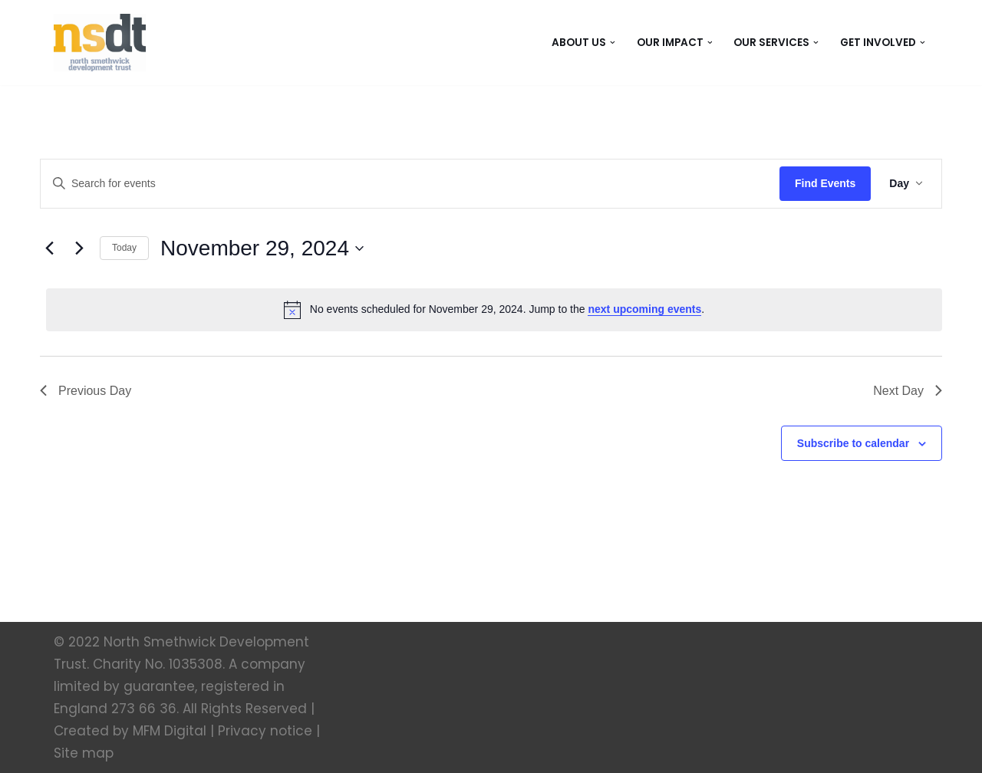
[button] (612, 42)
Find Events (825, 183)
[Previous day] (49, 248)
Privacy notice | (269, 731)
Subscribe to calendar (853, 443)
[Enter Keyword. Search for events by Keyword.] (410, 184)
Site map (84, 753)
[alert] (494, 309)
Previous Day (85, 390)
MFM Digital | (173, 731)
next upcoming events (644, 309)
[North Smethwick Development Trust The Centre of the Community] (100, 42)
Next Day (907, 390)
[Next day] (79, 248)
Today (124, 247)
